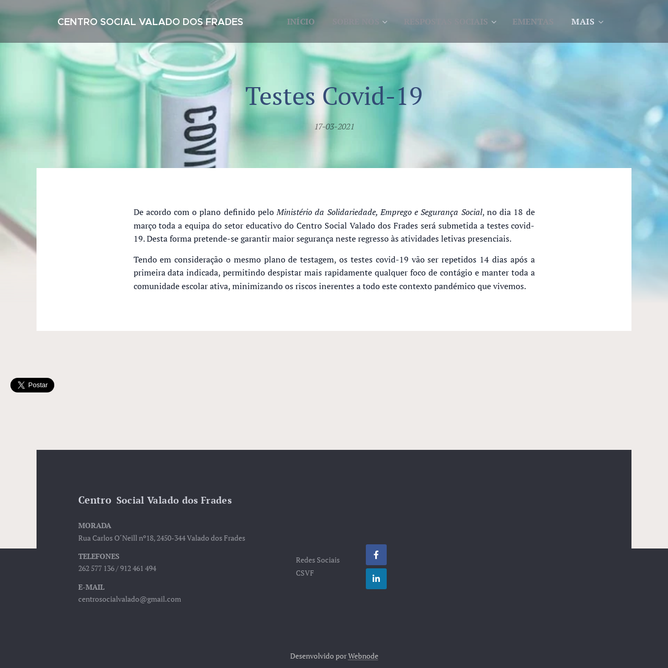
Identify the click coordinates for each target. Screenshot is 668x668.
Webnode (363, 656)
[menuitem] (349, 21)
